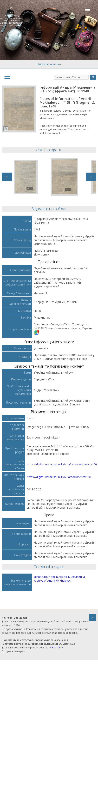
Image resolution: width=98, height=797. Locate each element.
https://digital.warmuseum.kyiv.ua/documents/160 (59, 477)
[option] (29, 176)
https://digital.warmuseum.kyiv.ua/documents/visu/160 (62, 464)
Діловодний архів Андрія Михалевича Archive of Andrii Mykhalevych (59, 578)
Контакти (57, 647)
